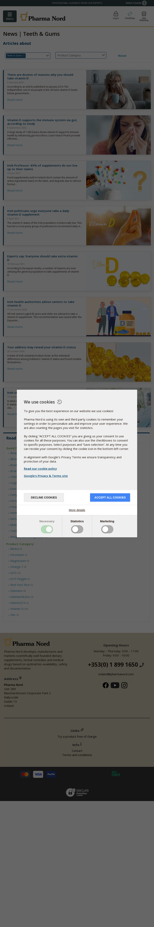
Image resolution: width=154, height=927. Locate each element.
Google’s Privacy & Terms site (46, 476)
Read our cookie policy (40, 468)
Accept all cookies (110, 497)
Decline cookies (44, 497)
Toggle (47, 529)
